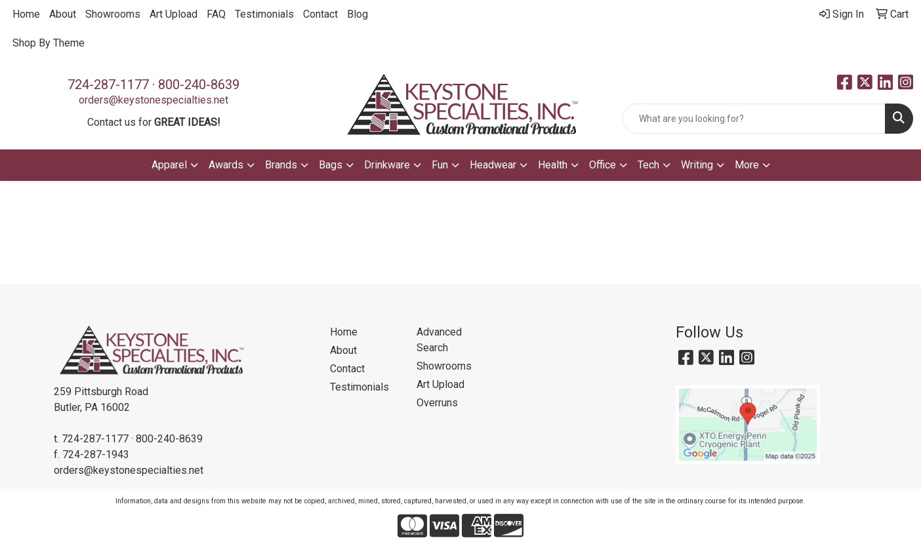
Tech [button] (648, 165)
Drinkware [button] (387, 165)
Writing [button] (697, 165)
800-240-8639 (198, 84)
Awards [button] (226, 165)
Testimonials (264, 14)
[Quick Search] (754, 119)
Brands (281, 165)
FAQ (216, 14)
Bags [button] (330, 165)
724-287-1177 (108, 84)
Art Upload (173, 14)
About (62, 14)
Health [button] (552, 165)
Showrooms (112, 14)
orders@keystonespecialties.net (153, 100)
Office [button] (602, 165)
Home (26, 14)
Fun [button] (440, 165)
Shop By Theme (48, 43)
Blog (357, 14)
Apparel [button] (169, 165)
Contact (320, 14)
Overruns (437, 402)
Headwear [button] (493, 165)
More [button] (747, 165)
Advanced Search (439, 340)
